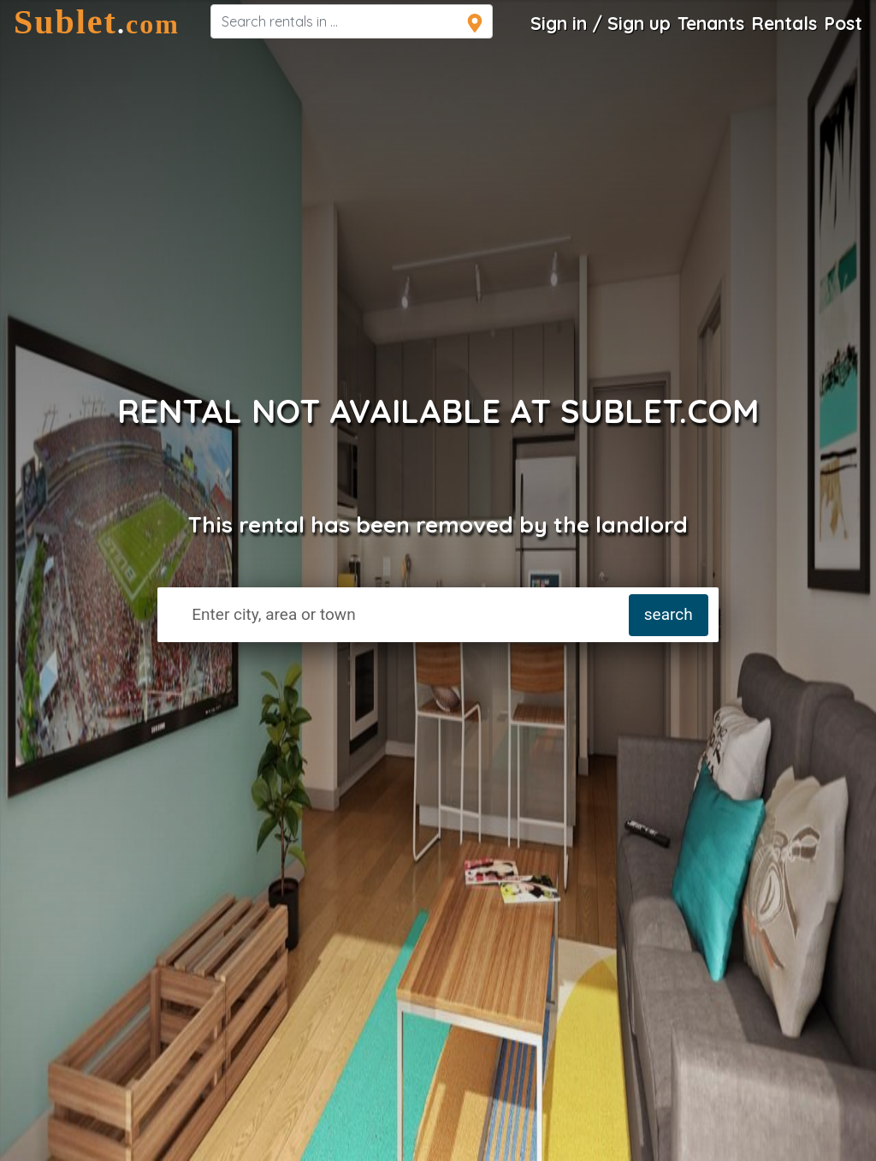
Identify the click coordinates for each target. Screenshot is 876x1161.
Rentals (784, 23)
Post (843, 23)
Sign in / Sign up (600, 23)
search (668, 614)
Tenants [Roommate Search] (711, 23)
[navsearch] (351, 21)
